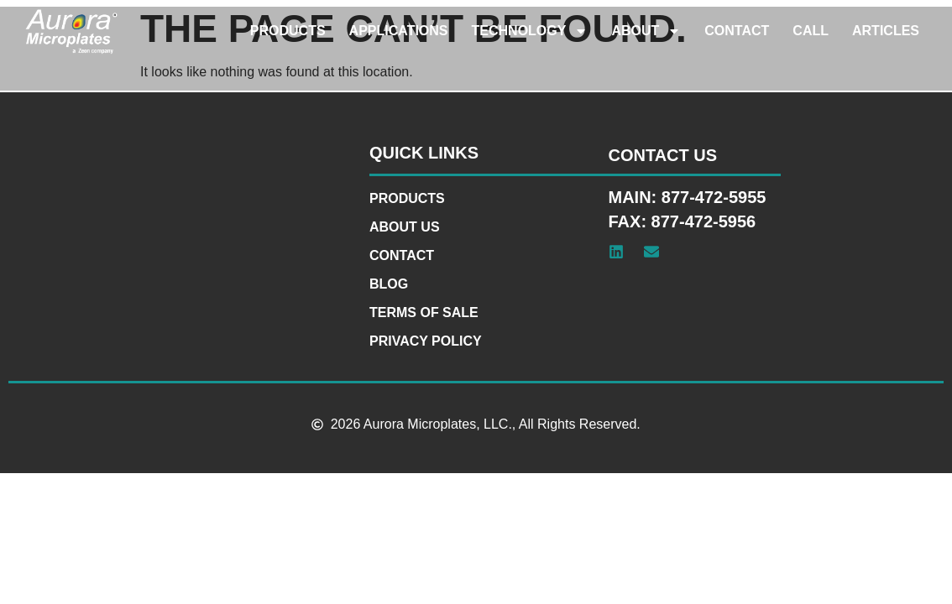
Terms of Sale (424, 312)
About (646, 31)
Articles (885, 30)
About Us (404, 227)
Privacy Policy (425, 341)
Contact (736, 30)
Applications (398, 30)
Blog (388, 284)
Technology (530, 31)
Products (288, 30)
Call (810, 30)
